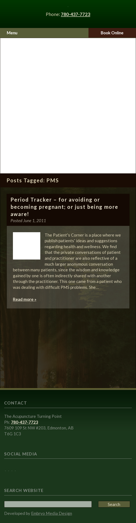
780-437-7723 (75, 14)
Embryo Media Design (51, 513)
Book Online (112, 32)
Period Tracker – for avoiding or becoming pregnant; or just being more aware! (64, 207)
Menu (12, 32)
